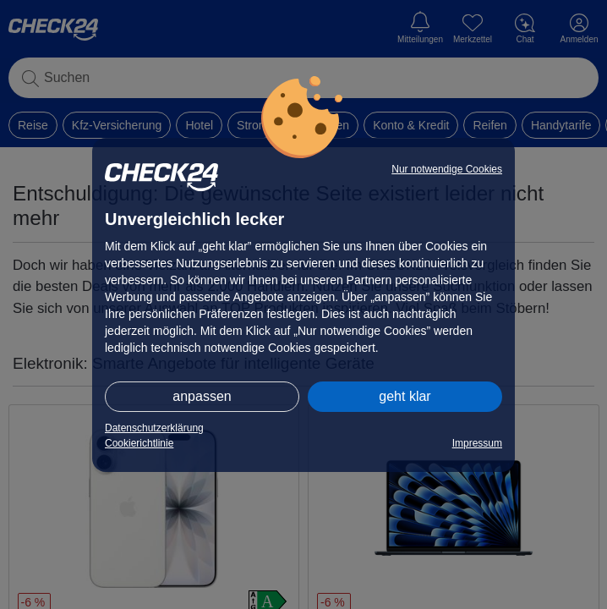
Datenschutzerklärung (154, 428)
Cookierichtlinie (139, 443)
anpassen (201, 396)
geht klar (404, 396)
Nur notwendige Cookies (446, 169)
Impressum (477, 443)
